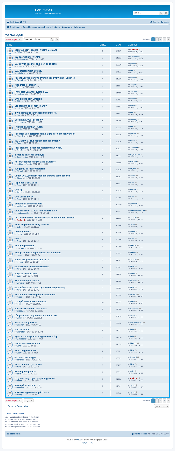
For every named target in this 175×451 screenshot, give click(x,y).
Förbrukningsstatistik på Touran (32, 392)
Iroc (18, 115)
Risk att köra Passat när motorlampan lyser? (38, 147)
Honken (20, 304)
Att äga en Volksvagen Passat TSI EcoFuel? (38, 252)
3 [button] (160, 39)
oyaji (19, 129)
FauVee (133, 161)
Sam (19, 353)
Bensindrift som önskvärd (28, 203)
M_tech (20, 171)
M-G (132, 71)
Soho (19, 227)
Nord (19, 185)
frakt (132, 329)
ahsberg (133, 120)
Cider (19, 101)
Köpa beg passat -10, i (26, 350)
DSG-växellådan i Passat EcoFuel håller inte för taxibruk (45, 217)
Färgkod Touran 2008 (26, 273)
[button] (168, 39)
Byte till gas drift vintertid (28, 99)
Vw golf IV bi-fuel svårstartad (30, 168)
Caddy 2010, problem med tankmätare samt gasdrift (42, 175)
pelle (19, 374)
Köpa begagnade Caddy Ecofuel (32, 224)
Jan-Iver (133, 92)
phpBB (78, 440)
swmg (132, 385)
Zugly (132, 301)
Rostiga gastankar (24, 245)
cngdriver (21, 122)
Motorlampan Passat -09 (28, 343)
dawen (133, 78)
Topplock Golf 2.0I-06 (26, 182)
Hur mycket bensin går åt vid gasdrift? (35, 161)
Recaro (20, 262)
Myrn (19, 269)
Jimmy (20, 192)
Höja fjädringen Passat (27, 280)
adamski (20, 388)
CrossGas (21, 311)
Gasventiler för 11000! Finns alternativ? (36, 210)
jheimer (133, 133)
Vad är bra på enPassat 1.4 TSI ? (32, 259)
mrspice (20, 297)
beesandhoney (136, 322)
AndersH (134, 50)
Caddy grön (22, 157)
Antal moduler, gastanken (28, 364)
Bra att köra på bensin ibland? (31, 106)
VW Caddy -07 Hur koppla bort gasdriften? (37, 140)
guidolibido (21, 206)
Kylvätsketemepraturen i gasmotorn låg (36, 336)
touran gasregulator (25, 371)
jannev (20, 66)
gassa (132, 315)
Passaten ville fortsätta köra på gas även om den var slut (45, 133)
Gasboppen (22, 59)
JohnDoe (21, 150)
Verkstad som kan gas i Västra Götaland (36, 50)
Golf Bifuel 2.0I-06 (24, 196)
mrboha (20, 73)
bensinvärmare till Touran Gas (31, 308)
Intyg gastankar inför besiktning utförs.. (36, 113)
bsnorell (20, 360)
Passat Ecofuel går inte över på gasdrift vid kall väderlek (45, 78)
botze (19, 108)
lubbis (19, 234)
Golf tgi (18, 189)
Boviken (20, 283)
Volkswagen (14, 34)
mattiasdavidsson (24, 213)
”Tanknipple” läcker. (25, 85)
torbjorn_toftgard (24, 164)
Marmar (133, 245)
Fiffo (19, 52)
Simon (19, 178)
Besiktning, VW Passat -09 (29, 120)
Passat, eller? (22, 329)
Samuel (133, 217)
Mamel (133, 252)
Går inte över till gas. (26, 357)
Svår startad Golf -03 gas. (28, 71)
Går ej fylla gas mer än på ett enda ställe (36, 64)
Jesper (20, 87)
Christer (20, 325)
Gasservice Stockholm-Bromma (32, 266)
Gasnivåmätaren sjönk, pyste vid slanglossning (40, 287)
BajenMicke (135, 154)
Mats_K (20, 136)
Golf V (18, 238)
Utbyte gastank (23, 231)
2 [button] (157, 39)
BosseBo (21, 80)
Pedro (19, 143)
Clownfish (21, 332)
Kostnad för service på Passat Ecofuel (35, 294)
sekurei (133, 189)
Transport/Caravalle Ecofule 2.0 (31, 92)
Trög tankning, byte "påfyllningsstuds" (35, 378)
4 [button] (164, 39)
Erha (19, 346)
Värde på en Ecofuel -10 (27, 385)
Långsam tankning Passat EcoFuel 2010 (36, 315)
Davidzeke (21, 339)
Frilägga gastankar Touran (29, 126)
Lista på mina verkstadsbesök (31, 301)
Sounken (20, 318)
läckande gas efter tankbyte (29, 154)
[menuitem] (22, 22)
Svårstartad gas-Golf (26, 322)
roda (22, 248)
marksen (20, 94)
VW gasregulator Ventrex (28, 57)
